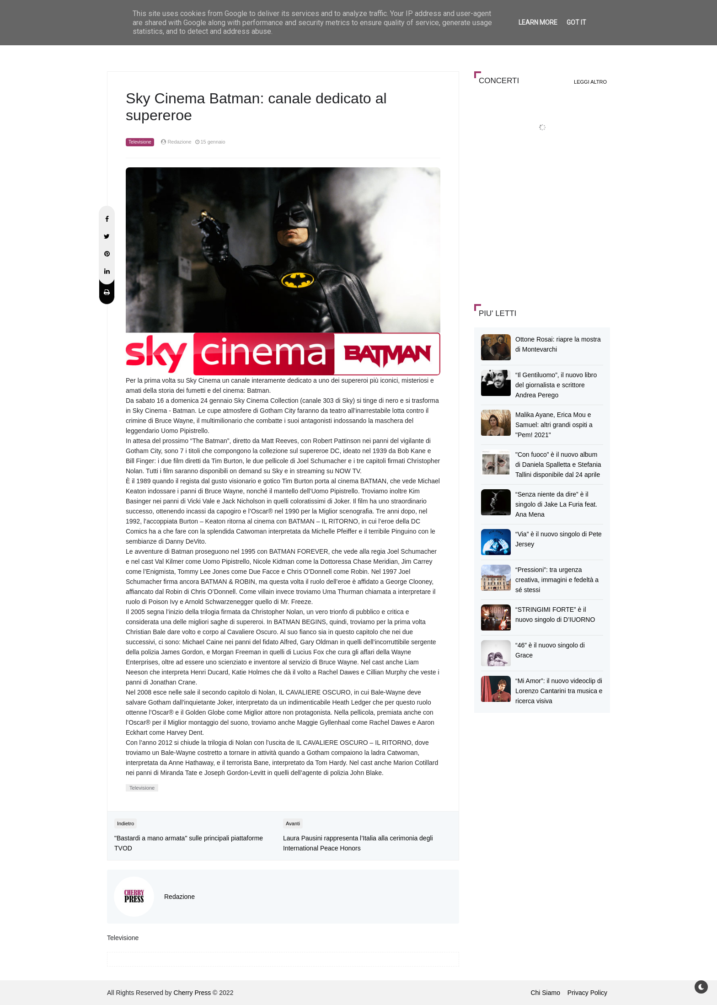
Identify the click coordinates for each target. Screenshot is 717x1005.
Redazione (179, 896)
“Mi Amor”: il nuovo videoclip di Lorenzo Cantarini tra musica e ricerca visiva (559, 691)
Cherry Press (192, 992)
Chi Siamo (545, 992)
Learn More (538, 22)
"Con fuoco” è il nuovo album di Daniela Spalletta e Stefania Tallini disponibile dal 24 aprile (558, 464)
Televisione (139, 141)
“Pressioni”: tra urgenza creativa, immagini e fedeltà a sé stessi (557, 579)
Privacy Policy (587, 992)
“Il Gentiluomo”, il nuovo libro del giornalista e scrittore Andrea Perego (556, 385)
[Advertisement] (542, 230)
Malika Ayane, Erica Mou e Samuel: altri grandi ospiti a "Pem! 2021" (554, 424)
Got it (576, 22)
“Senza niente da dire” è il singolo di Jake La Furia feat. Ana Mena (556, 504)
